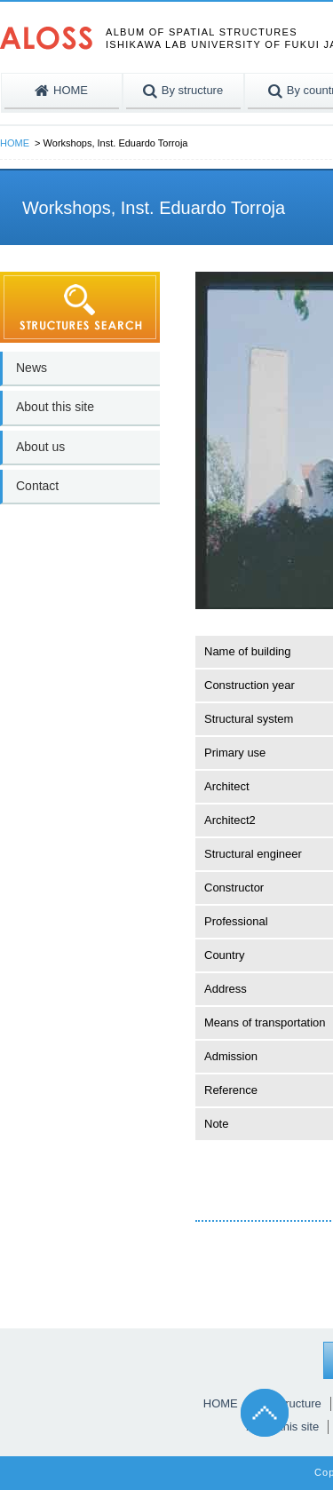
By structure (290, 1403)
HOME (14, 143)
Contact (37, 486)
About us (40, 447)
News (31, 368)
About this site (55, 407)
